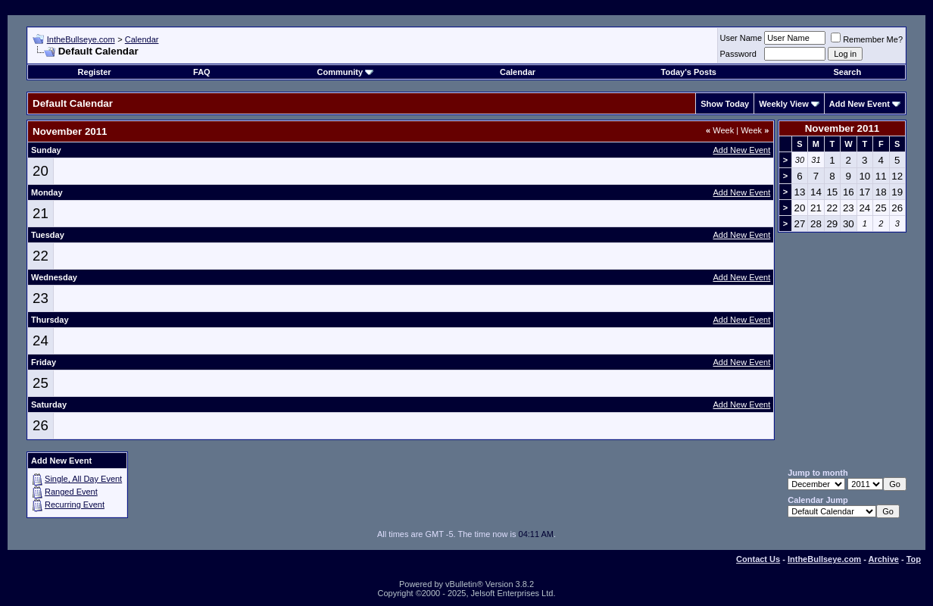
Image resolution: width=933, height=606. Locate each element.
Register (94, 72)
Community (345, 72)
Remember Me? (867, 39)
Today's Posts (688, 72)
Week (720, 130)
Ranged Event (71, 491)
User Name (741, 37)
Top (913, 559)
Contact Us (758, 559)
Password (738, 53)
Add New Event (859, 103)
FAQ (202, 72)
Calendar (142, 39)
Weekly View (784, 103)
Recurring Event (75, 504)
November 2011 (842, 128)
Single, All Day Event (83, 478)
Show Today (725, 103)
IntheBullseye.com (81, 39)
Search (847, 72)
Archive (884, 559)
